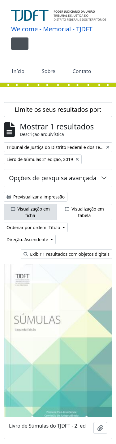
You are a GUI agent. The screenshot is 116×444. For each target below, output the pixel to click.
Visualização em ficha (30, 212)
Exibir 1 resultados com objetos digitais (67, 254)
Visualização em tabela (84, 212)
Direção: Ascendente (27, 239)
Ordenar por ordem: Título (33, 227)
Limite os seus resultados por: (58, 109)
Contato (82, 71)
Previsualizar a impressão (35, 197)
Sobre (48, 71)
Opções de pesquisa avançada (53, 178)
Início (18, 71)
